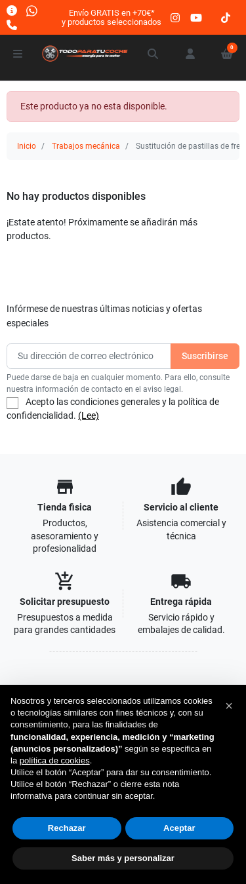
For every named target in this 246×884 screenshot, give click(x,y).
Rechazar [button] (67, 828)
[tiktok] (225, 17)
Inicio (26, 146)
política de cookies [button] (55, 760)
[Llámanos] (12, 24)
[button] (153, 54)
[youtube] (196, 17)
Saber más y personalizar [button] (123, 858)
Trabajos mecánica (86, 146)
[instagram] (176, 17)
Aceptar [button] (179, 828)
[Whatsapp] (31, 10)
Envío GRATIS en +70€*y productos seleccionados (111, 17)
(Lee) (88, 415)
